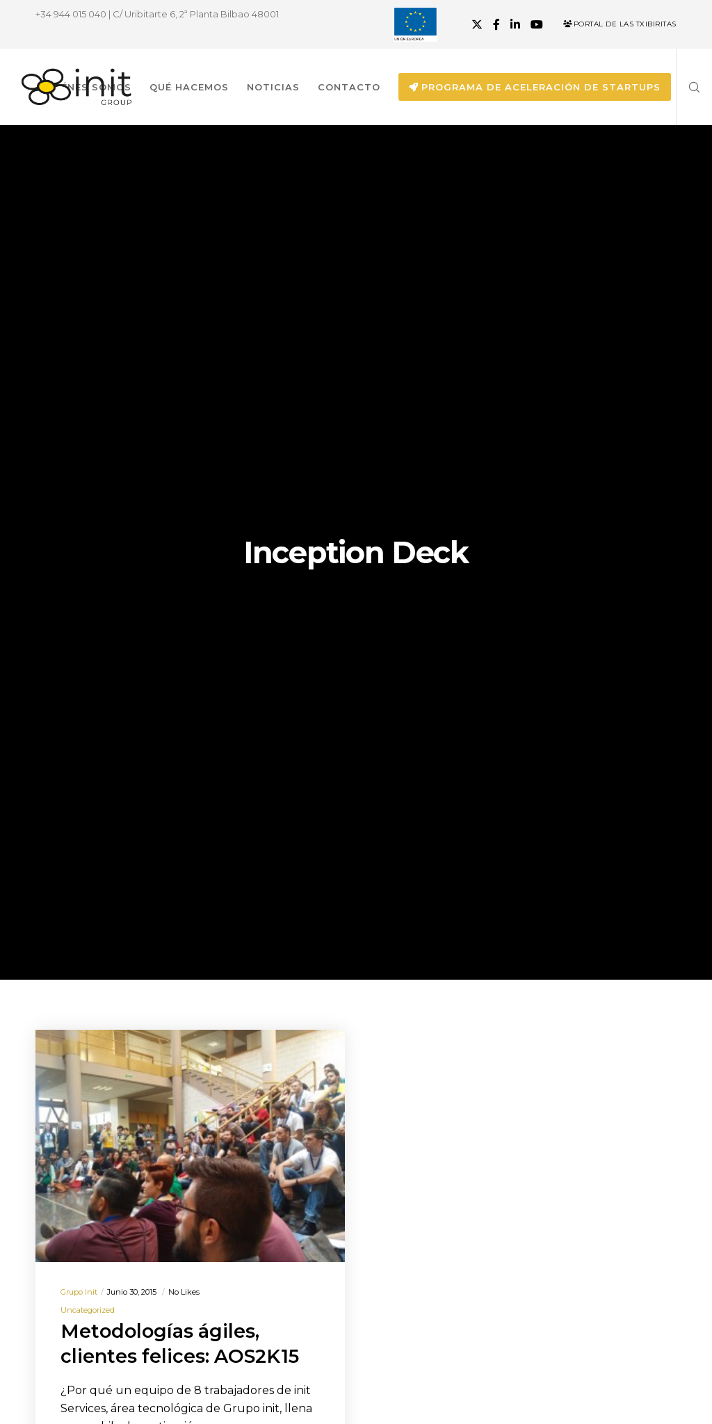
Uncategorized (87, 1310)
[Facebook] (496, 24)
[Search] (689, 87)
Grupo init (78, 1292)
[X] (477, 24)
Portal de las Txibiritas (620, 24)
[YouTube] (537, 24)
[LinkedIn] (515, 24)
